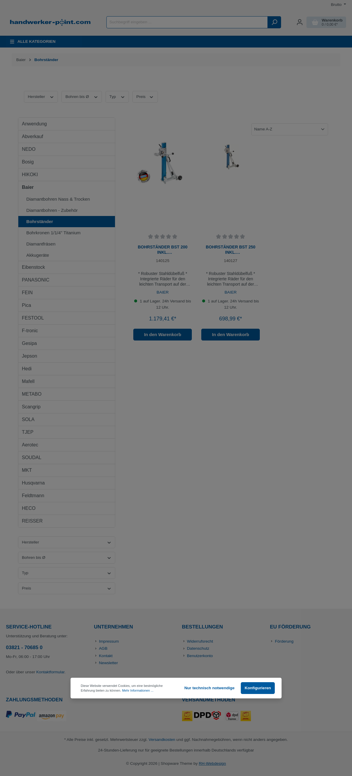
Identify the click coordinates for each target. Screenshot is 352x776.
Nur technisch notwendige (209, 688)
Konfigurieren (258, 688)
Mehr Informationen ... (137, 690)
